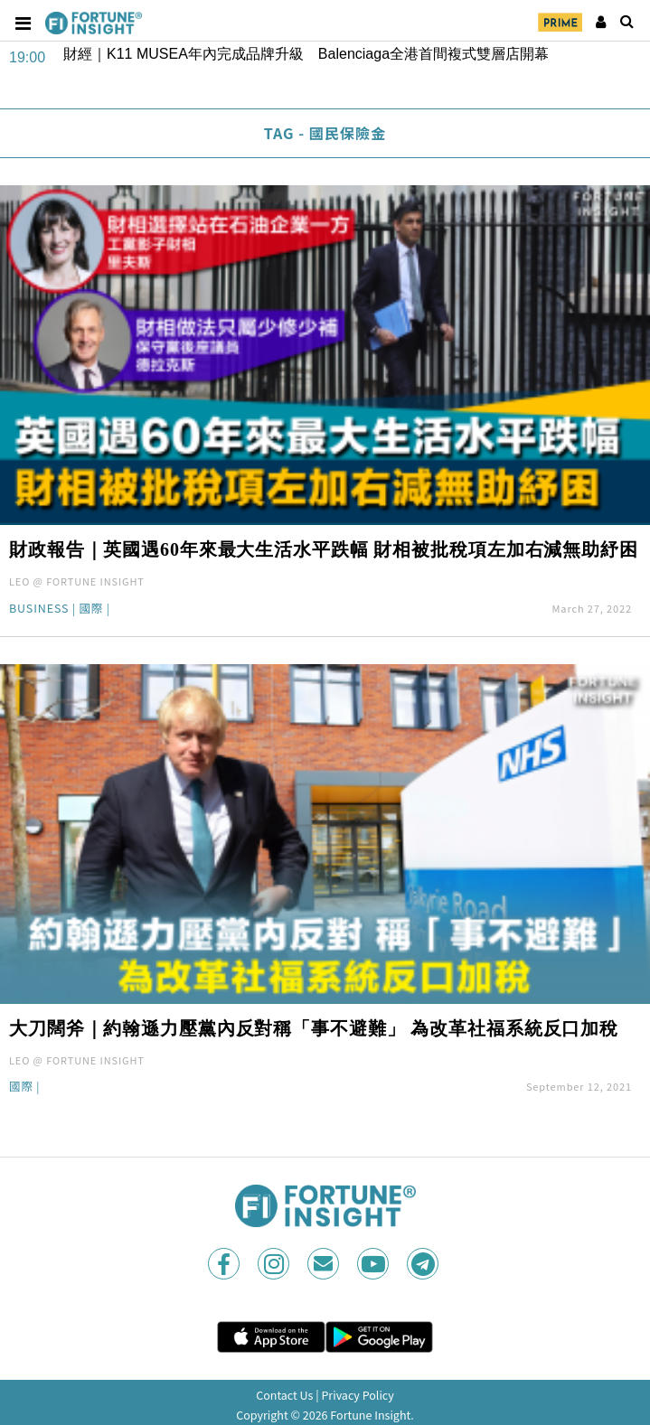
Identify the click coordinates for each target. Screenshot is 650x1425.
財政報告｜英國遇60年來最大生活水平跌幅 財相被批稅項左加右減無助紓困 (323, 549)
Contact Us (284, 1394)
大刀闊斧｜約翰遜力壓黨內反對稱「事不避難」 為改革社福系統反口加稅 (313, 1028)
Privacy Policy (357, 1394)
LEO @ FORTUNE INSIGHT (77, 581)
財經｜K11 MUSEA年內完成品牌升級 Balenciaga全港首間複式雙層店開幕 (306, 53)
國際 (91, 609)
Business (39, 609)
